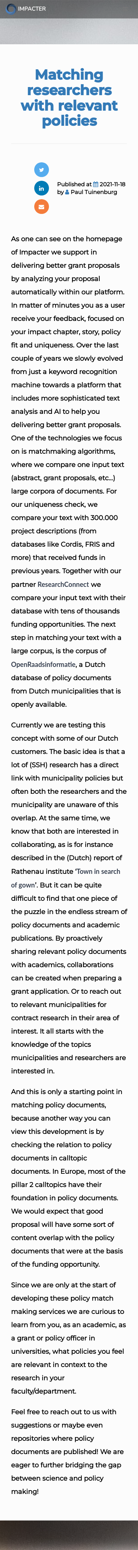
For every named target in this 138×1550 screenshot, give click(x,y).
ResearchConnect (63, 584)
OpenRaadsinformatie (43, 664)
